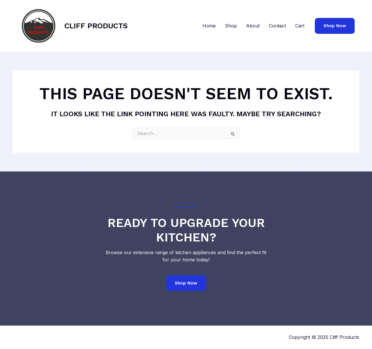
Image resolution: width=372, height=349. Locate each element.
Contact (277, 26)
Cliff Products (96, 25)
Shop (231, 26)
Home (209, 26)
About (253, 26)
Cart (299, 26)
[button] (335, 26)
